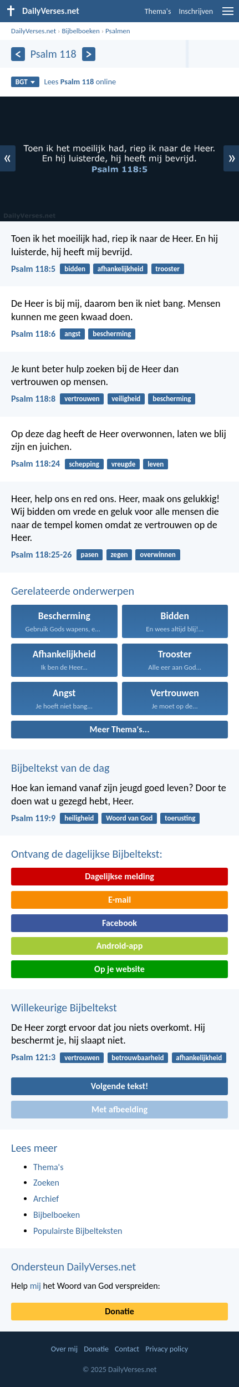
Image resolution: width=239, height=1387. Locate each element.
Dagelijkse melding (119, 876)
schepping (84, 464)
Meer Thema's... (120, 729)
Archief (46, 1198)
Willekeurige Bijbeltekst (64, 1007)
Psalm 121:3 (33, 1057)
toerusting (180, 818)
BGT (25, 82)
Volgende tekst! (119, 1086)
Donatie (119, 1311)
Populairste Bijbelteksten (78, 1231)
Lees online (80, 82)
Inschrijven (196, 11)
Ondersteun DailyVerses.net (73, 1266)
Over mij (64, 1349)
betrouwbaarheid (137, 1058)
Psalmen (117, 31)
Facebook (119, 923)
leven (156, 464)
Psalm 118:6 (33, 333)
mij (35, 1285)
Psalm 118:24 (35, 463)
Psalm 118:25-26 (41, 554)
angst (72, 334)
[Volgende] (89, 54)
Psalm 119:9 (33, 818)
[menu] (228, 15)
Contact (127, 1349)
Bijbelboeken (80, 31)
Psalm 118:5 (33, 269)
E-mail (119, 899)
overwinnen (158, 554)
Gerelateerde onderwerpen (72, 591)
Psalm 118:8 (33, 398)
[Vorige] (18, 54)
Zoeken (46, 1182)
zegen (119, 554)
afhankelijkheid (121, 269)
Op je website (119, 969)
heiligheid (79, 818)
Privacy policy (166, 1349)
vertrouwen (81, 398)
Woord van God (129, 818)
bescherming (112, 334)
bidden (74, 269)
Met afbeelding (119, 1109)
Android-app (119, 945)
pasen (89, 554)
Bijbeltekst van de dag (60, 768)
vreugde (123, 464)
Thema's (158, 11)
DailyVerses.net (33, 31)
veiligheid (125, 398)
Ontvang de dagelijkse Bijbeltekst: (86, 853)
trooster (167, 269)
